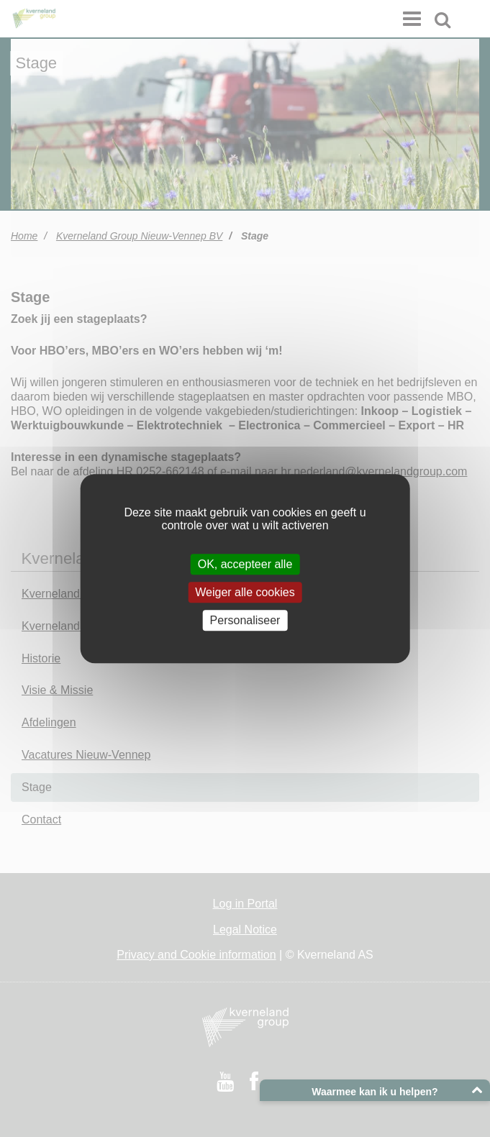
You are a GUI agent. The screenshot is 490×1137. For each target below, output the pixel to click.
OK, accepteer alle (245, 564)
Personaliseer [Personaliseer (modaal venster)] (245, 620)
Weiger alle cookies (244, 592)
